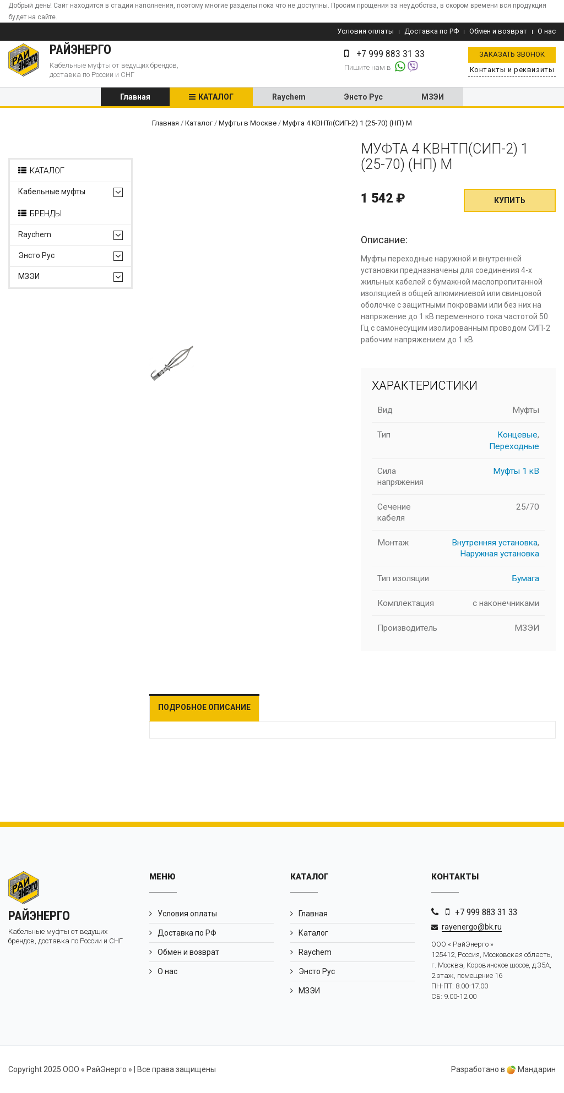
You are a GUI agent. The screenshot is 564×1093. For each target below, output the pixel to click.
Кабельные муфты (51, 193)
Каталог (216, 97)
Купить (509, 201)
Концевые (517, 436)
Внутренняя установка (495, 543)
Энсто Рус (363, 97)
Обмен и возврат (498, 31)
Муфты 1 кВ (516, 472)
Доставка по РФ (431, 31)
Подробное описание (204, 707)
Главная (135, 97)
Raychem (289, 97)
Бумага (525, 579)
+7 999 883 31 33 (486, 912)
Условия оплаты (365, 31)
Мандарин (531, 1069)
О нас (547, 31)
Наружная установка (499, 554)
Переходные (514, 447)
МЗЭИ (432, 97)
